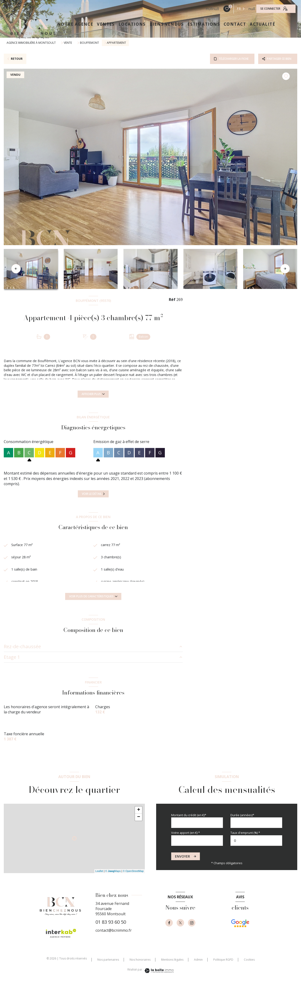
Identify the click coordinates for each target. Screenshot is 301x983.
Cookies (249, 959)
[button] (285, 268)
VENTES (106, 24)
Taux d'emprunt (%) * (245, 833)
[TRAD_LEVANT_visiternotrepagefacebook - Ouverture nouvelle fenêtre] (169, 923)
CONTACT (235, 24)
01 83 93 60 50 (110, 922)
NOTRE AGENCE (75, 24)
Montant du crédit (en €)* (188, 815)
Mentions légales (172, 960)
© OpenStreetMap (133, 871)
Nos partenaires (108, 960)
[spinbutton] (256, 840)
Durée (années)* (242, 815)
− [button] (138, 817)
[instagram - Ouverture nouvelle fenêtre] (191, 923)
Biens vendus (167, 24)
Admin (198, 960)
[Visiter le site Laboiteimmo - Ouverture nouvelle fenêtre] (159, 971)
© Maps (113, 871)
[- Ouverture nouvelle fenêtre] (240, 928)
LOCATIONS (132, 24)
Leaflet (99, 871)
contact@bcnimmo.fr (113, 930)
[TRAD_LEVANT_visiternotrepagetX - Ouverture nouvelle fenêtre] (180, 923)
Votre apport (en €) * (185, 833)
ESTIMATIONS (203, 24)
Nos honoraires (140, 960)
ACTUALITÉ (262, 24)
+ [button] (138, 810)
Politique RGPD (223, 960)
